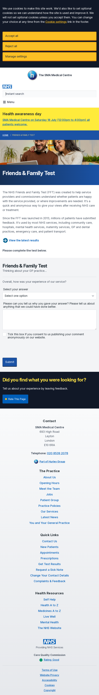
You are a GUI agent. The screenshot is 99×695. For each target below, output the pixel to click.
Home (5, 135)
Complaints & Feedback (49, 566)
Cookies (50, 670)
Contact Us (49, 526)
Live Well (49, 601)
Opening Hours (49, 468)
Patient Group (49, 485)
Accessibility (49, 665)
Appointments (49, 537)
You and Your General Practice (49, 508)
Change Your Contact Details (49, 560)
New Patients (49, 532)
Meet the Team (49, 473)
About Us (49, 462)
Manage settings (16, 56)
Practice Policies (49, 491)
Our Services (49, 496)
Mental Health (49, 607)
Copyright (49, 675)
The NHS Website (49, 613)
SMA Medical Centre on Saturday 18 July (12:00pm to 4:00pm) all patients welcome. (46, 122)
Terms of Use (50, 655)
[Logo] (49, 75)
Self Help (50, 584)
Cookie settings (56, 21)
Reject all (11, 46)
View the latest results (21, 240)
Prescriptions (49, 543)
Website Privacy (49, 660)
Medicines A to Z (49, 596)
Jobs (49, 479)
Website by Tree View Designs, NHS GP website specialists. (49, 685)
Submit (9, 347)
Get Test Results (49, 549)
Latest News (49, 502)
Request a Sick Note (49, 555)
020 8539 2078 (57, 438)
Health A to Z (49, 590)
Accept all (11, 36)
